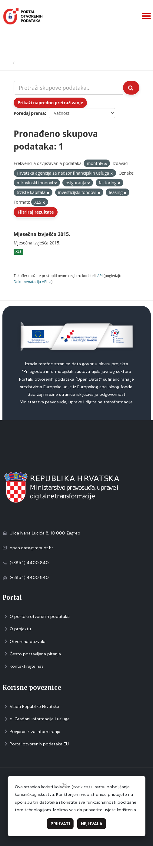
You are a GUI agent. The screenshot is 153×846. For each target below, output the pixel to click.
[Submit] (131, 88)
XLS (18, 252)
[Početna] (7, 62)
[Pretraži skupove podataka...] (68, 88)
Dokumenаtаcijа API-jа (33, 281)
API (100, 275)
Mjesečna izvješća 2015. (42, 234)
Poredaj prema (29, 113)
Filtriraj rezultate (36, 212)
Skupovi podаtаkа (42, 62)
